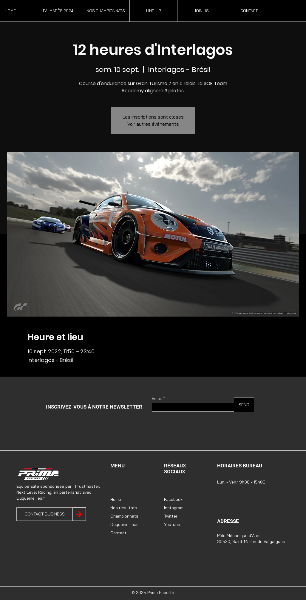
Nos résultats (123, 507)
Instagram (173, 507)
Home (115, 499)
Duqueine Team (125, 524)
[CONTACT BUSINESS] (44, 514)
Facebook (173, 499)
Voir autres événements (153, 124)
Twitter (170, 516)
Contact (118, 532)
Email (157, 398)
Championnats (124, 516)
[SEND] (244, 404)
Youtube (172, 524)
